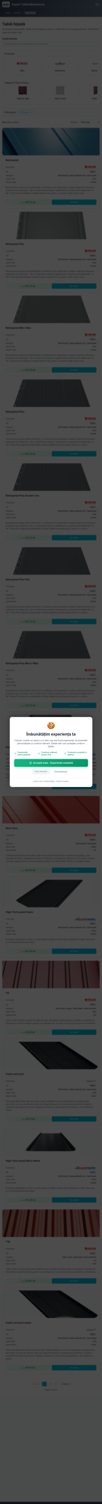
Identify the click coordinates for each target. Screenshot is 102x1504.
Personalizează (60, 771)
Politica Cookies (62, 781)
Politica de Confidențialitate (44, 781)
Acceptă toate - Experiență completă (51, 763)
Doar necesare (41, 771)
